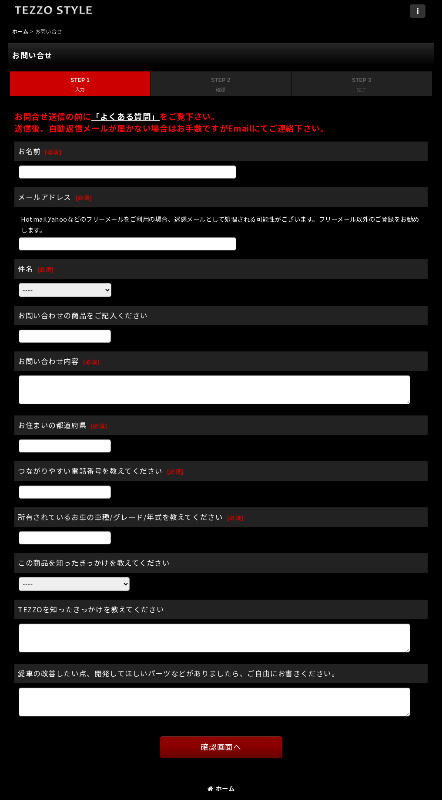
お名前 (29, 151)
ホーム (221, 788)
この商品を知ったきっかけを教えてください (94, 562)
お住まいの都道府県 (52, 425)
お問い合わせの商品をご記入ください (83, 315)
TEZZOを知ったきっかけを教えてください (91, 609)
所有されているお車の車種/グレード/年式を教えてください (120, 517)
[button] (417, 11)
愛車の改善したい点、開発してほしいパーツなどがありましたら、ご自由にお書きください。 (178, 673)
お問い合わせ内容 (48, 361)
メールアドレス (44, 197)
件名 (25, 268)
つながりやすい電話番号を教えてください (90, 471)
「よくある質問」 (125, 116)
